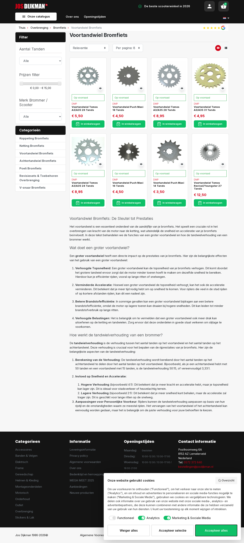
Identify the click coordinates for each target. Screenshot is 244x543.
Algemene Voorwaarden (96, 535)
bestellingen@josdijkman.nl (195, 466)
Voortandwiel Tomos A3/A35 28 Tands (166, 108)
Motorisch (22, 493)
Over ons (75, 468)
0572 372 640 (193, 462)
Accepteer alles (216, 530)
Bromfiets (59, 27)
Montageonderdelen (28, 486)
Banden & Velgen (26, 455)
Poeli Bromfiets (30, 168)
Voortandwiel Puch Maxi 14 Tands (168, 184)
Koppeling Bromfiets (34, 138)
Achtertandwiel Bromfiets (37, 161)
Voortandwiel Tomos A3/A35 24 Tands (85, 184)
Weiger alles (129, 530)
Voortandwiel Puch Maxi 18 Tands (127, 108)
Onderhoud (22, 499)
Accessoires (23, 449)
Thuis (22, 27)
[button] (223, 6)
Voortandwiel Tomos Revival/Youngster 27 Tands (208, 185)
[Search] (87, 6)
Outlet (19, 505)
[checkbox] (121, 518)
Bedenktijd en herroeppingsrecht (91, 474)
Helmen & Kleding (27, 480)
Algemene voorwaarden (85, 462)
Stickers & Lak (24, 517)
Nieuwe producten (82, 493)
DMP (74, 103)
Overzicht (226, 480)
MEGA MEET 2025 (82, 480)
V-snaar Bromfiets (32, 187)
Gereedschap (24, 474)
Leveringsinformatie (83, 449)
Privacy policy (79, 455)
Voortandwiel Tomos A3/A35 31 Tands (207, 108)
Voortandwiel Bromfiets (36, 153)
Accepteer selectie (172, 530)
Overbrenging (39, 27)
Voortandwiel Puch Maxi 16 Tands (127, 184)
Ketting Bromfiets (31, 146)
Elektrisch (21, 462)
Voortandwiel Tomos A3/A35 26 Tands (85, 108)
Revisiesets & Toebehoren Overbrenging (38, 178)
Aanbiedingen (78, 486)
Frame (19, 468)
